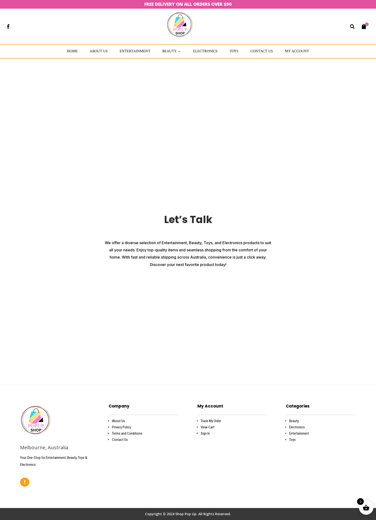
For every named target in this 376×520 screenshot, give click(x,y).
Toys (233, 51)
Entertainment (135, 51)
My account (297, 51)
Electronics (205, 51)
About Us (118, 421)
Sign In (205, 433)
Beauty (171, 51)
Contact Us (261, 51)
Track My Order (211, 421)
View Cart (207, 427)
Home (72, 51)
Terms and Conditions (127, 433)
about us (99, 51)
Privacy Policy (121, 427)
